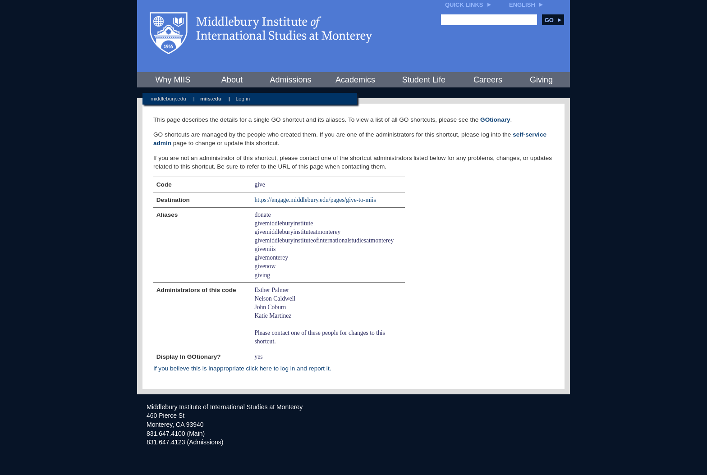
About (232, 79)
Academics (355, 79)
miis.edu (210, 98)
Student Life (423, 79)
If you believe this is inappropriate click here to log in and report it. (242, 368)
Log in (243, 98)
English (522, 4)
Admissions (290, 79)
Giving (541, 79)
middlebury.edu (168, 98)
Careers (487, 79)
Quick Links (464, 4)
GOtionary (495, 119)
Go (553, 20)
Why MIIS (172, 79)
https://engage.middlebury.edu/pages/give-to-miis (315, 199)
